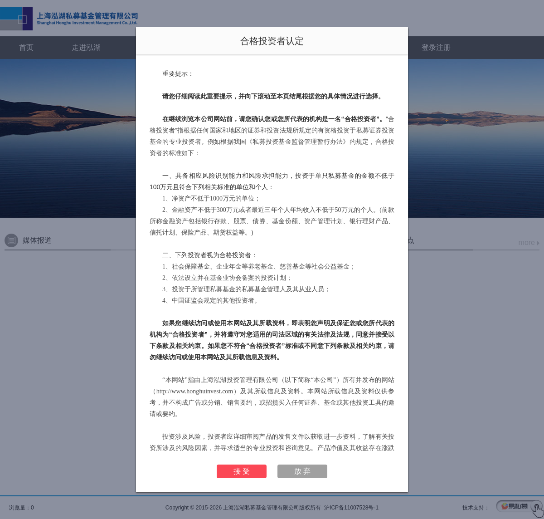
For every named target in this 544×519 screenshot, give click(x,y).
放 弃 (302, 471)
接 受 (241, 471)
